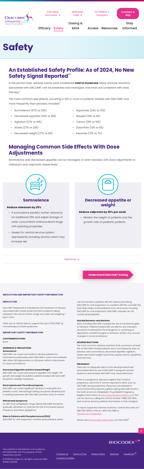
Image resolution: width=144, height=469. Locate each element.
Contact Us (62, 453)
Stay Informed (129, 25)
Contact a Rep (128, 13)
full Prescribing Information (101, 420)
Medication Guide (77, 13)
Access (93, 28)
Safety (58, 28)
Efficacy (44, 28)
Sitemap (114, 453)
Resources (109, 28)
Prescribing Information (51, 13)
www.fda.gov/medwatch (89, 413)
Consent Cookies (65, 458)
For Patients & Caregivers (102, 13)
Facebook (129, 453)
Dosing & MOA (75, 25)
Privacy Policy (98, 453)
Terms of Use (80, 453)
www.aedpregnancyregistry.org (117, 395)
